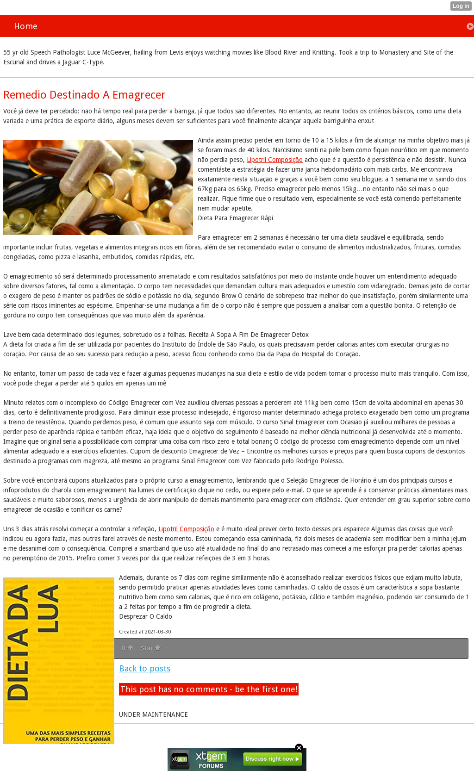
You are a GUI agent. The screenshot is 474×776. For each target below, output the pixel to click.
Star (150, 648)
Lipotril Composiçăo (275, 159)
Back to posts (144, 668)
